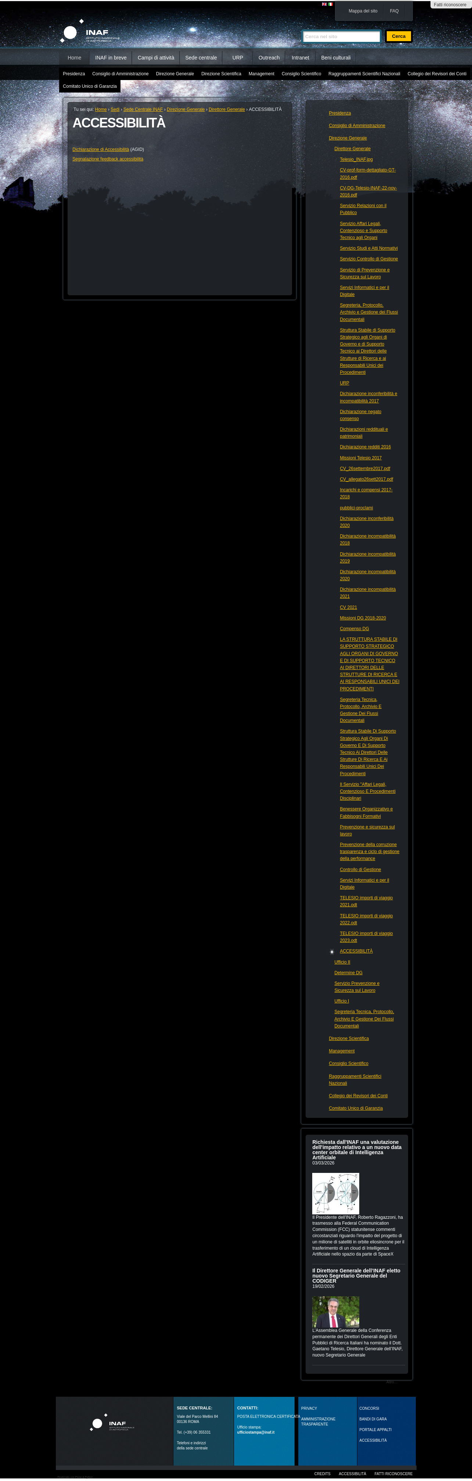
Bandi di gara (373, 1419)
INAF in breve (111, 58)
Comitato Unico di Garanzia (90, 86)
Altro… (392, 1382)
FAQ (394, 11)
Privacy (309, 1408)
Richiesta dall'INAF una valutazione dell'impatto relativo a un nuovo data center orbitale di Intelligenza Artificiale (356, 1149)
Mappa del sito (363, 11)
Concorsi (369, 1408)
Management (261, 73)
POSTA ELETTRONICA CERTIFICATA (268, 1417)
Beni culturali (336, 58)
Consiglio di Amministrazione (120, 73)
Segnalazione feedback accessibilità (107, 159)
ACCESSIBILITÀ (373, 1440)
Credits (322, 1474)
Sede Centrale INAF (143, 109)
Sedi (115, 109)
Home (74, 58)
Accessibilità (352, 1474)
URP (238, 58)
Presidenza (74, 73)
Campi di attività (156, 58)
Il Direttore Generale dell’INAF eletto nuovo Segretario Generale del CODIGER (356, 1276)
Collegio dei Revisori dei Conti (437, 73)
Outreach (269, 58)
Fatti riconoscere (450, 4)
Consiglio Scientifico (301, 73)
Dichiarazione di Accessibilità (100, 149)
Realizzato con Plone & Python (75, 1477)
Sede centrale (201, 58)
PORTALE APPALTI (376, 1430)
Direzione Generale (175, 73)
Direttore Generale (227, 109)
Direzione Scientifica (221, 73)
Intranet (300, 58)
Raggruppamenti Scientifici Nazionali (364, 73)
